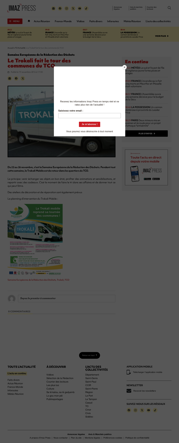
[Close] (124, 67)
